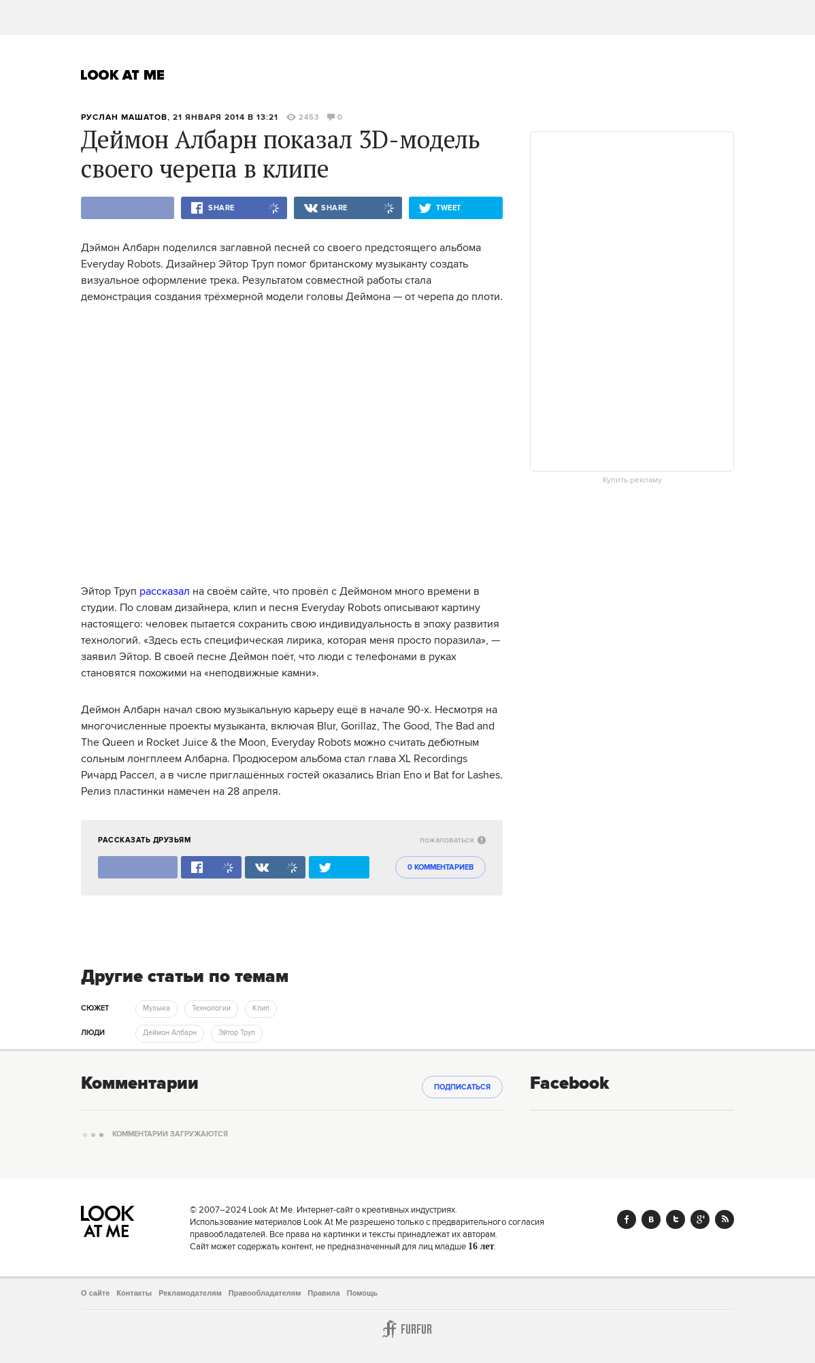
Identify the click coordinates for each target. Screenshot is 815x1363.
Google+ (700, 1219)
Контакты (134, 1293)
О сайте (95, 1293)
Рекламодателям (190, 1293)
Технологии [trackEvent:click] (211, 1008)
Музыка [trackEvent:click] (156, 1008)
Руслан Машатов (124, 117)
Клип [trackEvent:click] (260, 1008)
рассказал (164, 591)
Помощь (362, 1293)
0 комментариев (440, 867)
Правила (323, 1293)
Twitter (675, 1219)
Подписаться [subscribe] (462, 1087)
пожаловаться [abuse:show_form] (453, 840)
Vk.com (651, 1219)
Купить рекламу (632, 480)
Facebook (626, 1219)
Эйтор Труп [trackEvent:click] (236, 1033)
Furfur (407, 1329)
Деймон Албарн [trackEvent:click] (170, 1033)
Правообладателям (265, 1293)
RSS (724, 1219)
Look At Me (123, 74)
